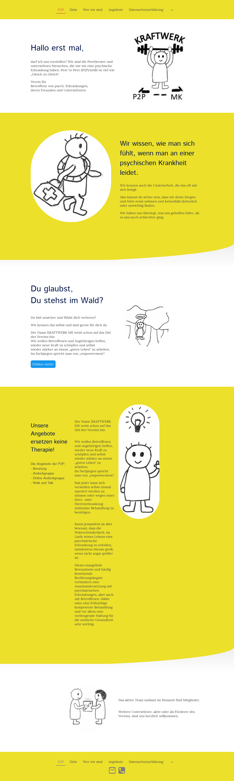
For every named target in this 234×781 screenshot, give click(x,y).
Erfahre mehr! (43, 364)
